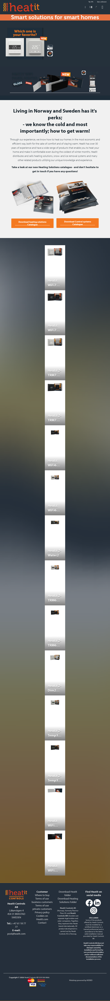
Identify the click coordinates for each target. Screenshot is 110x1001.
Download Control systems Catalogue (77, 223)
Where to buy (42, 895)
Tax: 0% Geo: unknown (98, 2)
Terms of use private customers (42, 907)
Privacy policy (42, 912)
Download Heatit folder (68, 893)
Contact (42, 922)
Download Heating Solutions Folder (68, 900)
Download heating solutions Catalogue (32, 223)
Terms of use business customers (42, 900)
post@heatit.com (16, 933)
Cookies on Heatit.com (42, 917)
